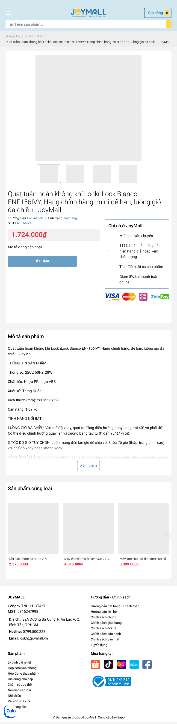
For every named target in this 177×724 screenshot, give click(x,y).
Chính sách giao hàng (106, 625)
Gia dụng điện (17, 709)
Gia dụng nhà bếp (20, 681)
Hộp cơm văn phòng (22, 670)
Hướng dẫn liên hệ (104, 614)
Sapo (121, 719)
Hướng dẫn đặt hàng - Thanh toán (115, 608)
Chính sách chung (103, 619)
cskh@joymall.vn (34, 640)
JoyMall (90, 719)
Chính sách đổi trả (104, 630)
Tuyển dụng (99, 647)
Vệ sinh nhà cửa (19, 703)
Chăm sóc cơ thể (20, 687)
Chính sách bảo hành (106, 636)
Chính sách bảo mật (105, 641)
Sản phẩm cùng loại (30, 491)
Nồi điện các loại (19, 692)
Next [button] (136, 110)
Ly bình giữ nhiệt (19, 665)
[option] (88, 110)
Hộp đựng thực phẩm (23, 676)
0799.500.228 (34, 634)
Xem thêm (88, 468)
